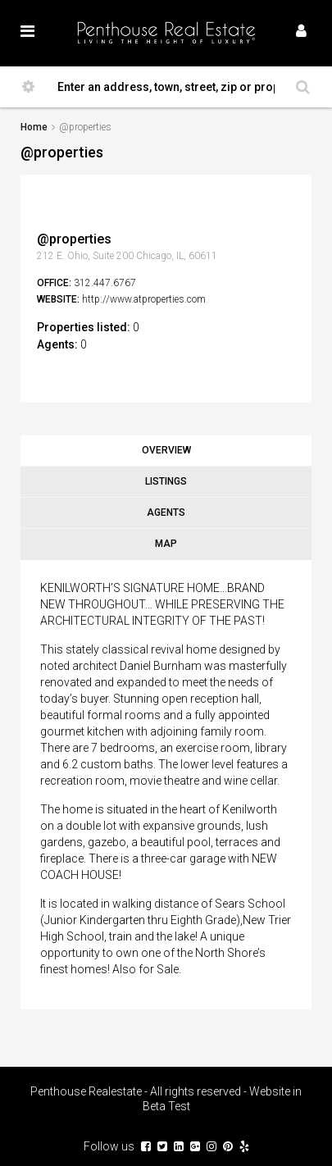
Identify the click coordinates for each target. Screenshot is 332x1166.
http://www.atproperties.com (144, 299)
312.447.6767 (105, 283)
